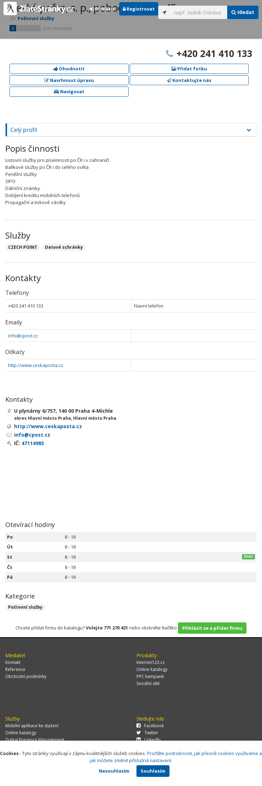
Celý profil (24, 130)
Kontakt (12, 662)
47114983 (32, 443)
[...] (199, 12)
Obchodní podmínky (25, 676)
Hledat (242, 12)
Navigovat (69, 91)
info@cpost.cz (23, 335)
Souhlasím (153, 771)
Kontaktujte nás (189, 80)
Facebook (150, 726)
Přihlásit (102, 9)
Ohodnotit (69, 68)
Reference (15, 669)
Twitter (147, 733)
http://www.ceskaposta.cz (35, 365)
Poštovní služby (25, 607)
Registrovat (139, 9)
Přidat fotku (189, 68)
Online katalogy (151, 669)
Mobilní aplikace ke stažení (31, 726)
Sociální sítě (148, 683)
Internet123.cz (150, 662)
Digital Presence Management (34, 740)
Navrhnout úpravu (69, 80)
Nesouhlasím (114, 771)
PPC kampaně (150, 676)
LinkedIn (148, 740)
